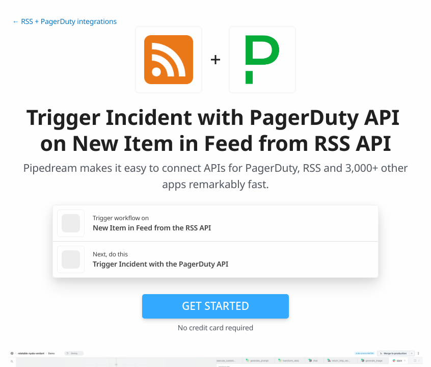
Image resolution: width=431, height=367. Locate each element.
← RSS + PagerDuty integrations (64, 22)
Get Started (215, 306)
